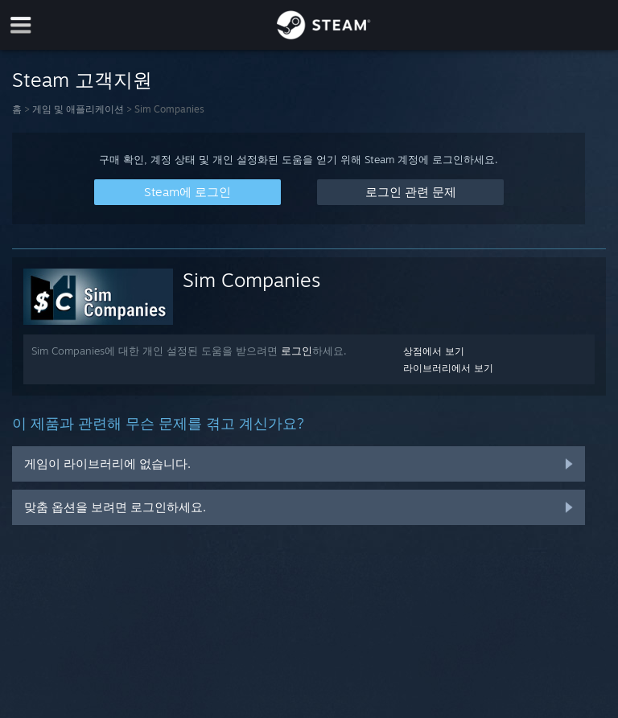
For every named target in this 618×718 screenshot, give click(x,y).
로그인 (296, 350)
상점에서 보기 (433, 351)
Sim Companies (251, 280)
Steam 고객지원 (82, 80)
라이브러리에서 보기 (448, 368)
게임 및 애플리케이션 (78, 109)
